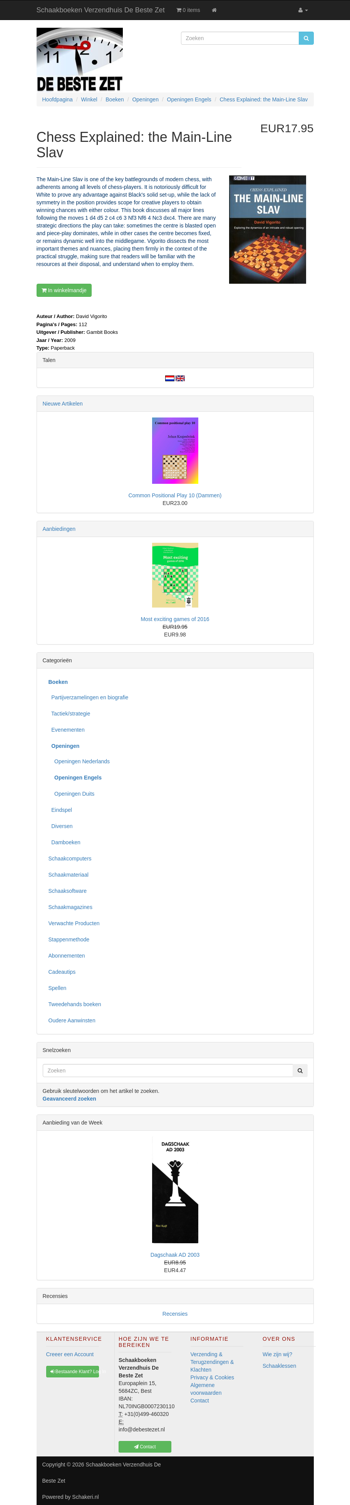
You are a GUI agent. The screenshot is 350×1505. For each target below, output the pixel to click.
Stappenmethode (69, 939)
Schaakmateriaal (69, 875)
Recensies (175, 1314)
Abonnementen (67, 956)
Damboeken (64, 842)
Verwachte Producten (74, 923)
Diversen (61, 826)
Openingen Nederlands (79, 761)
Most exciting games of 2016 (175, 619)
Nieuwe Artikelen (63, 404)
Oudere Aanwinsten (72, 1020)
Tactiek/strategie (69, 713)
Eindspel (60, 810)
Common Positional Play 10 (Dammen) (175, 495)
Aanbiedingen (59, 529)
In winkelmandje (64, 290)
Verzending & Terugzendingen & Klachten (212, 1362)
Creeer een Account (70, 1354)
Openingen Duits (72, 794)
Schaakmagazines (70, 907)
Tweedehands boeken (75, 1004)
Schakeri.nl (85, 1497)
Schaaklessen (279, 1366)
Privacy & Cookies (212, 1377)
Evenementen (67, 730)
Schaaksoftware (68, 891)
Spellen (58, 988)
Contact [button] (145, 1446)
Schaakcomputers (70, 858)
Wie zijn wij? (277, 1354)
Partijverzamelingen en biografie (89, 697)
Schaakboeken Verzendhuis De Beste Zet (101, 10)
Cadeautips (62, 972)
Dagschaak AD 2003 (175, 1255)
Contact (200, 1400)
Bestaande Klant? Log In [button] (74, 1371)
